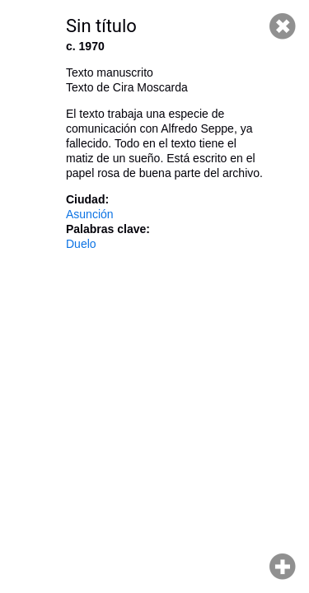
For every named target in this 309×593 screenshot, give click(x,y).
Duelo (81, 243)
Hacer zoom (283, 567)
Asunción (90, 214)
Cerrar (283, 26)
